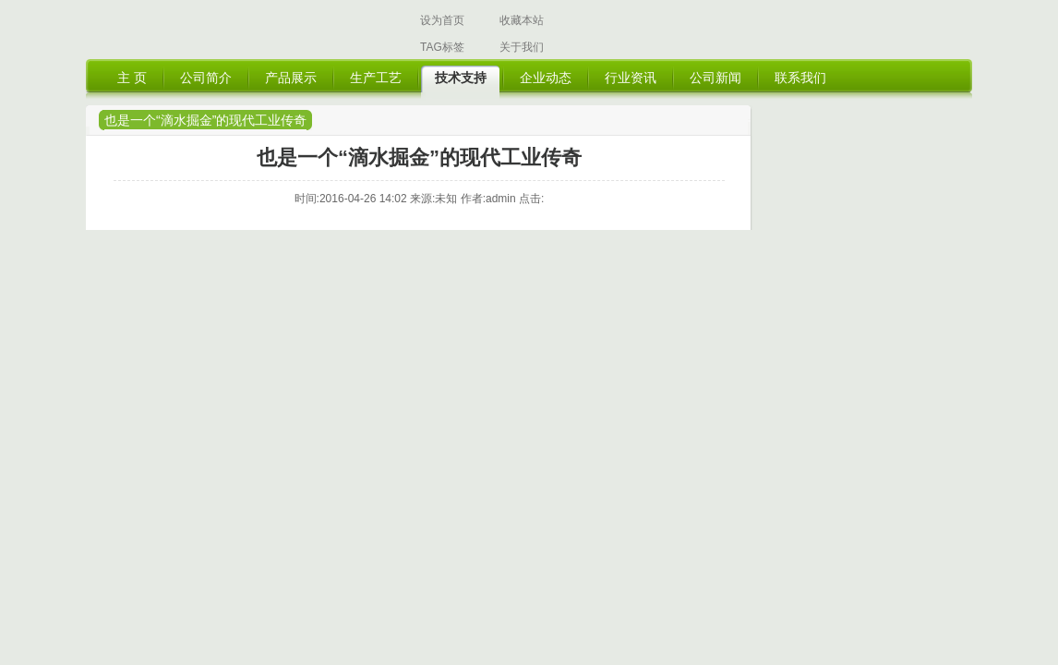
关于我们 (521, 47)
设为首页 (442, 20)
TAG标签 (442, 47)
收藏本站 (521, 20)
